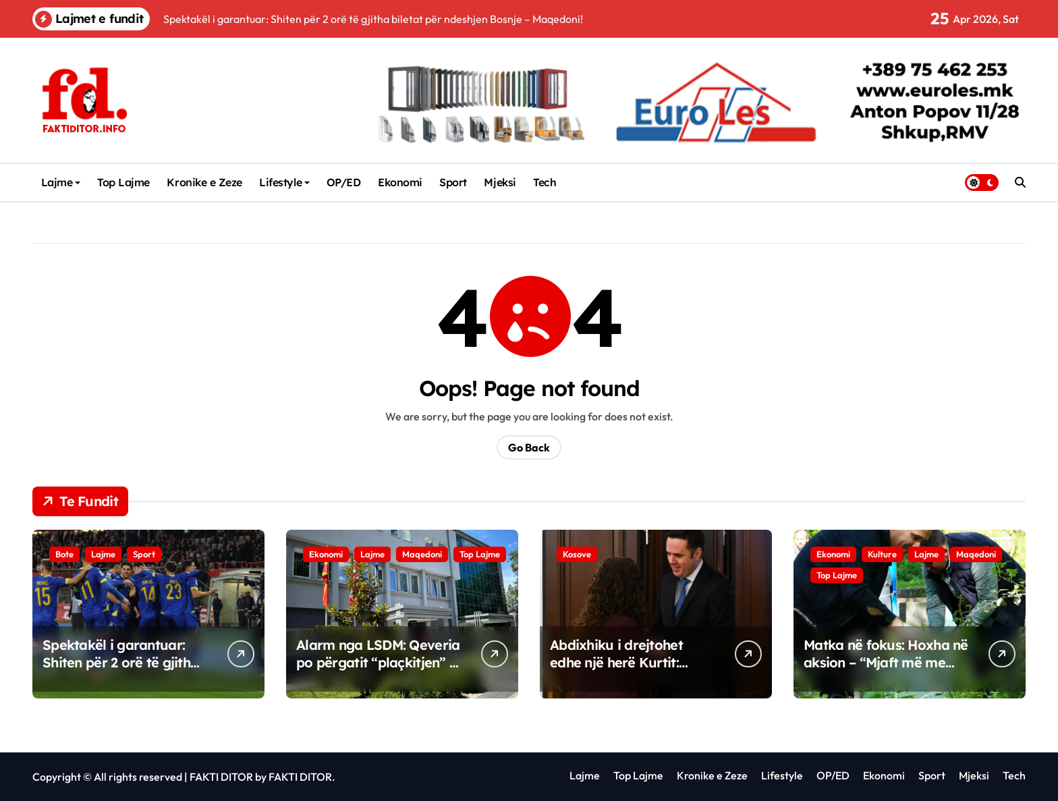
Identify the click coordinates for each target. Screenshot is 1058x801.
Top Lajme (123, 182)
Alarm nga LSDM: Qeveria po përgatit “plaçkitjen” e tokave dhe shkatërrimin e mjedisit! (378, 671)
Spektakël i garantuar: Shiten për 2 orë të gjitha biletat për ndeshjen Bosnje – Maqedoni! (120, 671)
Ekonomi (400, 182)
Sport (453, 182)
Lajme (61, 182)
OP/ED (344, 182)
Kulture (882, 554)
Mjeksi (500, 182)
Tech (544, 182)
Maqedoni (422, 554)
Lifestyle (284, 182)
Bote (64, 554)
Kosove (577, 554)
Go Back (529, 447)
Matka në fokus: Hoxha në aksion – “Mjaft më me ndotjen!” (886, 662)
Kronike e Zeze (204, 182)
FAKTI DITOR (221, 776)
